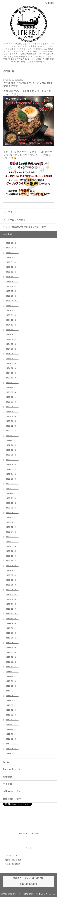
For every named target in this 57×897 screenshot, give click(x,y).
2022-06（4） (12, 464)
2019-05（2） (12, 643)
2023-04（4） (12, 416)
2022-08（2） (12, 455)
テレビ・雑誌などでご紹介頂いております (24, 227)
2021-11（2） (12, 498)
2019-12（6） (12, 609)
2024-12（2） (12, 320)
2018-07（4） (12, 691)
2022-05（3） (12, 469)
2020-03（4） (12, 594)
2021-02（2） (12, 542)
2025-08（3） (12, 286)
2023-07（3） (12, 402)
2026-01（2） (12, 262)
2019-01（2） (12, 662)
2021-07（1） (12, 517)
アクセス (7, 784)
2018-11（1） (12, 672)
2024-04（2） (12, 359)
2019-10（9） (12, 619)
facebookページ (11, 769)
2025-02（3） (12, 310)
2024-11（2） (12, 325)
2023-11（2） (12, 383)
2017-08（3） (12, 739)
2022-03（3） (12, 479)
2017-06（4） (12, 749)
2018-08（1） (12, 686)
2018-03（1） (12, 705)
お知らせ (7, 234)
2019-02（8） (12, 657)
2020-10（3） (12, 561)
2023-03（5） (12, 421)
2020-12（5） (12, 551)
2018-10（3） (12, 676)
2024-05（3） (12, 354)
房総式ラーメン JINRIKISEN (21, 894)
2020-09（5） (12, 566)
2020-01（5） (12, 604)
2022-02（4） (12, 484)
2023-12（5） (12, 378)
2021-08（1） (12, 513)
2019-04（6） (12, 647)
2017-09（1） (12, 734)
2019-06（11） (13, 638)
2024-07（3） (12, 344)
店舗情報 (7, 776)
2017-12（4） (12, 720)
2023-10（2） (12, 387)
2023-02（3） (12, 426)
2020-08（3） (12, 570)
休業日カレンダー (12, 799)
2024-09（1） (12, 334)
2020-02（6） (12, 599)
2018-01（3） (12, 715)
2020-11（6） (12, 556)
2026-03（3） (12, 253)
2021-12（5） (12, 493)
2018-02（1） (12, 710)
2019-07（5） (12, 633)
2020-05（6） (12, 585)
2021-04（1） (12, 532)
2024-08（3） (12, 339)
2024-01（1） (12, 373)
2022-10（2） (12, 445)
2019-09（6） (12, 623)
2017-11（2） (12, 724)
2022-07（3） (12, 460)
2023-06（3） (12, 407)
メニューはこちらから (14, 219)
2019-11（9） (12, 614)
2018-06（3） (12, 696)
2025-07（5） (12, 291)
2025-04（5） (12, 301)
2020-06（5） (12, 580)
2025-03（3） (12, 306)
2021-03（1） (12, 537)
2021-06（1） (12, 522)
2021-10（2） (12, 503)
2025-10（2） (12, 277)
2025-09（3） (12, 281)
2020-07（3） (12, 575)
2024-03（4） (12, 363)
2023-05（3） (12, 412)
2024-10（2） (12, 330)
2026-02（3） (12, 257)
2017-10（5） (12, 729)
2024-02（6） (12, 368)
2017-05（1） (12, 753)
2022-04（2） (12, 474)
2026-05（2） (12, 243)
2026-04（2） (12, 248)
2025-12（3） (12, 267)
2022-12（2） (12, 436)
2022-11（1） (12, 440)
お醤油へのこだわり (13, 791)
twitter (6, 762)
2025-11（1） (12, 272)
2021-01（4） (12, 546)
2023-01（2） (12, 431)
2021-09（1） (12, 508)
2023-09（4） (12, 392)
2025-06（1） (12, 296)
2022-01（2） (12, 489)
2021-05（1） (12, 527)
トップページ (10, 212)
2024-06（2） (12, 349)
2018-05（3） (12, 700)
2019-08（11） (13, 628)
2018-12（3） (12, 667)
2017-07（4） (12, 744)
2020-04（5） (12, 590)
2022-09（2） (12, 450)
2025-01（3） (12, 315)
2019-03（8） (12, 652)
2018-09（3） (12, 681)
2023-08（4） (12, 397)
